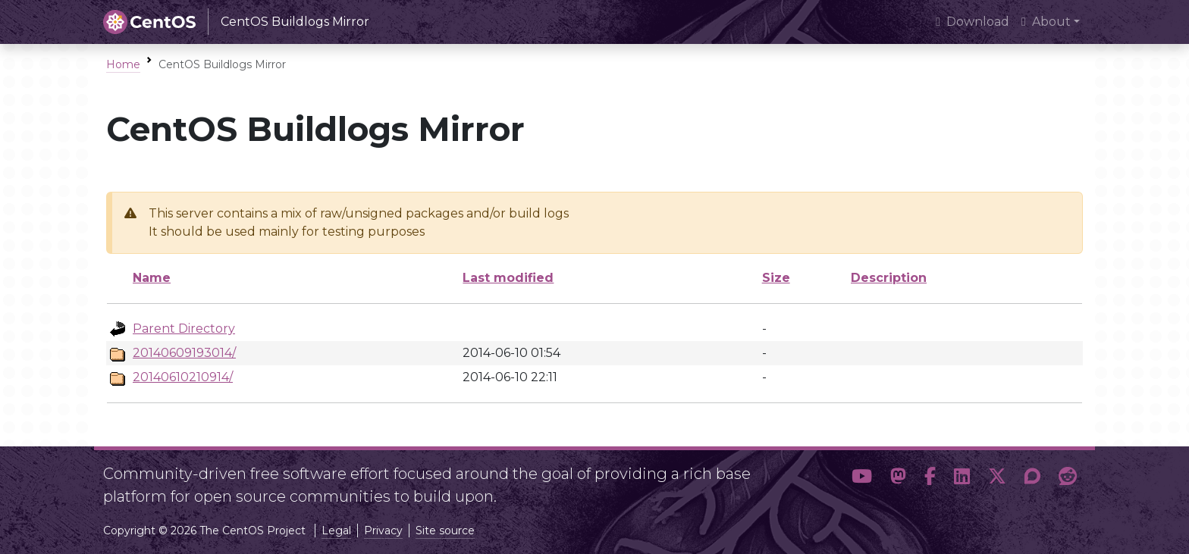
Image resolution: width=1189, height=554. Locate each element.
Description (889, 278)
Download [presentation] (972, 21)
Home (123, 64)
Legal (336, 530)
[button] (861, 479)
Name (152, 278)
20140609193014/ (184, 353)
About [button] (1046, 21)
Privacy (383, 530)
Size (776, 278)
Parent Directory (184, 328)
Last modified (508, 278)
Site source (445, 530)
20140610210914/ (183, 377)
